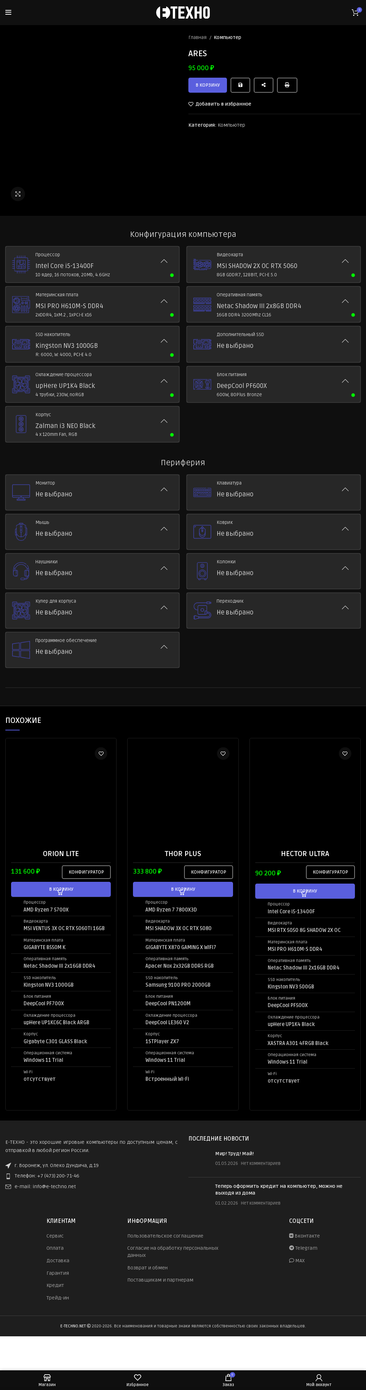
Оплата (55, 1248)
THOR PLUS (183, 854)
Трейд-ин (57, 1298)
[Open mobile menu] (8, 12)
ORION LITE (61, 854)
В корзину (208, 85)
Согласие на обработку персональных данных (172, 1251)
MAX (297, 1261)
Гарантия (57, 1273)
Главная (198, 37)
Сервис (55, 1236)
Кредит (55, 1285)
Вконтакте (304, 1236)
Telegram (303, 1248)
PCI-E (79, 355)
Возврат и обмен (147, 1268)
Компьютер (227, 37)
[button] (61, 889)
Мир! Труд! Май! (234, 1154)
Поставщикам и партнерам (160, 1280)
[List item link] (91, 1176)
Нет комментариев (261, 1163)
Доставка (57, 1261)
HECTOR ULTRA (305, 854)
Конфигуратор (86, 872)
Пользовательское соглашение (165, 1236)
